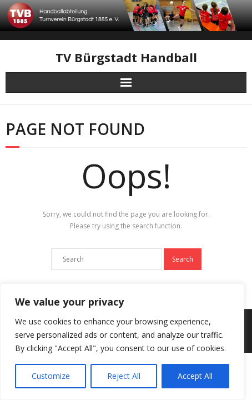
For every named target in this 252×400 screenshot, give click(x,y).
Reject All (123, 376)
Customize (51, 376)
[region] (122, 341)
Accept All (195, 376)
